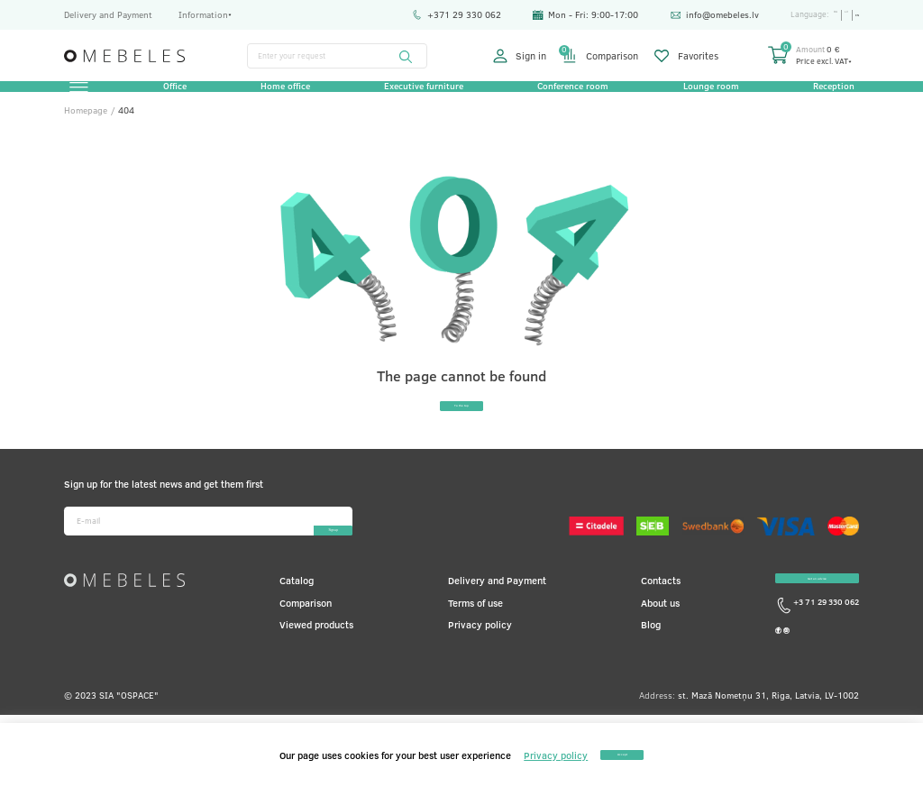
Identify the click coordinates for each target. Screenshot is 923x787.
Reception (824, 96)
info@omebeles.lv (696, 15)
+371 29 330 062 (437, 15)
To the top (461, 436)
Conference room (570, 96)
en (854, 14)
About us (660, 643)
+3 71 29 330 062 (817, 666)
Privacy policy (480, 665)
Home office (289, 96)
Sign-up (294, 561)
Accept (622, 754)
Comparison (600, 56)
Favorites (686, 56)
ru (820, 14)
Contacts (661, 621)
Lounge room (705, 96)
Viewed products (316, 665)
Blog (651, 665)
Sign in (520, 56)
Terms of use (475, 643)
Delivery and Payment (108, 15)
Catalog (296, 621)
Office (181, 96)
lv (837, 14)
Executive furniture (423, 96)
